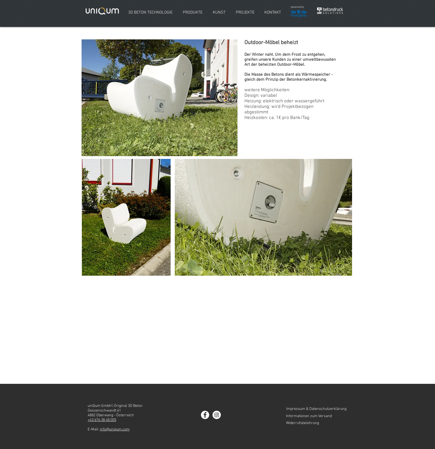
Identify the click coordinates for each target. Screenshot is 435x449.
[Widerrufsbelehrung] (316, 423)
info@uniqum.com (115, 429)
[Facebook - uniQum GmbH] (205, 415)
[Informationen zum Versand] (316, 416)
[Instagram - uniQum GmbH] (217, 415)
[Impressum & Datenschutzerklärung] (316, 409)
